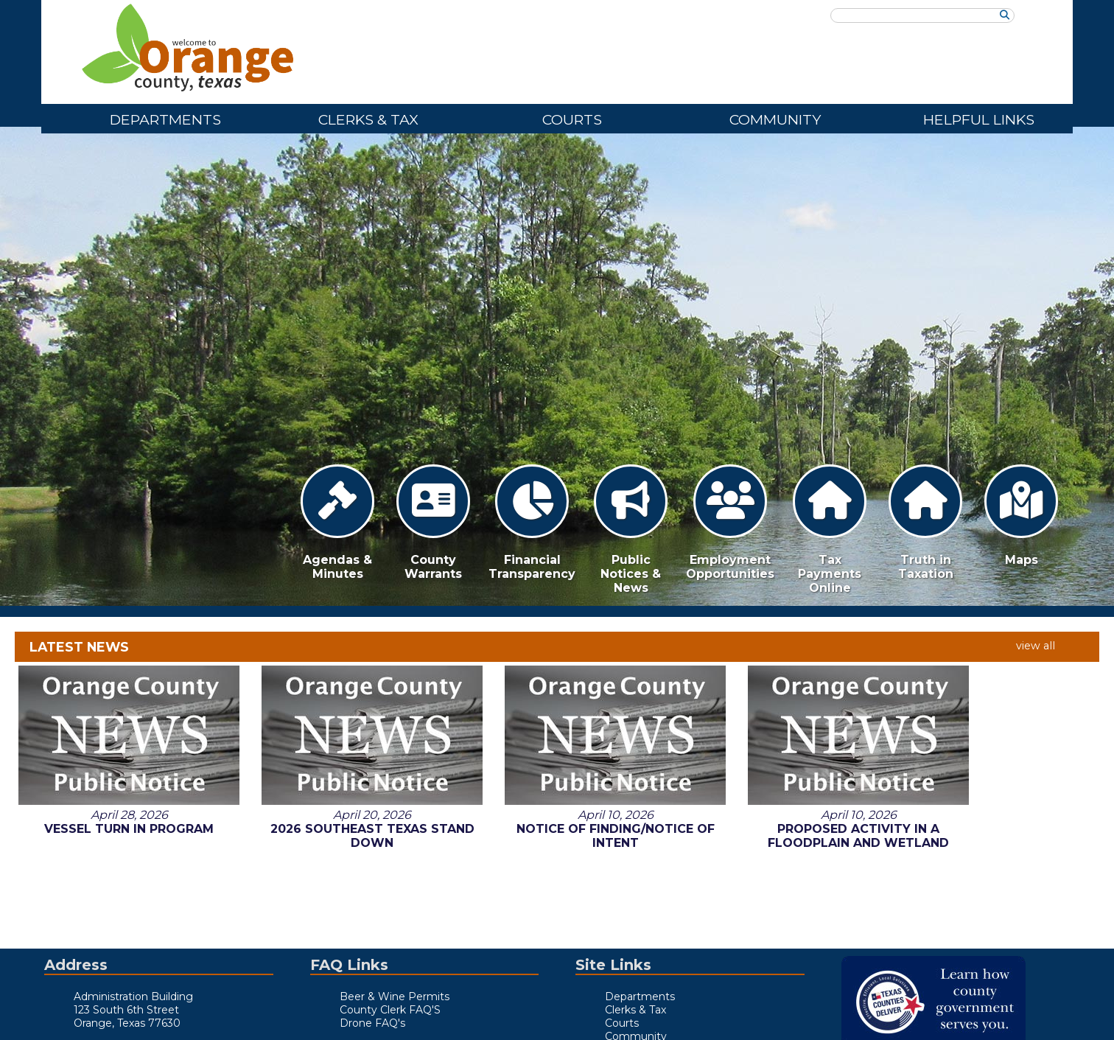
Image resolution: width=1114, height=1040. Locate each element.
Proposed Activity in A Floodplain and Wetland (776, 708)
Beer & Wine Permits (394, 996)
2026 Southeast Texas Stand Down (337, 708)
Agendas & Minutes (337, 522)
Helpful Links (978, 119)
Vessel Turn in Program (117, 701)
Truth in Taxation (925, 522)
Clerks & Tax (368, 119)
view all (1035, 645)
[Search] (1004, 15)
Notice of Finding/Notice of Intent (557, 708)
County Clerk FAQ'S (390, 1009)
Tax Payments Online (829, 529)
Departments (165, 119)
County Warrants (433, 522)
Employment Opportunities (730, 522)
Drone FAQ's (372, 1023)
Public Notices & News (631, 529)
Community (775, 119)
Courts (572, 119)
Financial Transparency (531, 522)
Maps (1021, 515)
